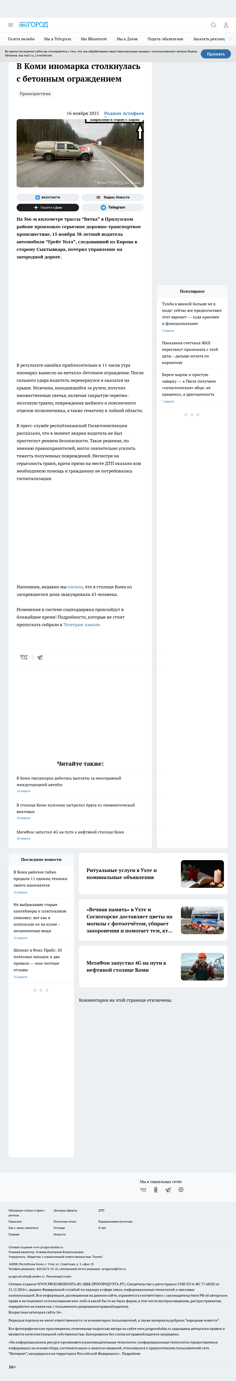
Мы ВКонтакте (94, 39)
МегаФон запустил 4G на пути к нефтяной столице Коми (80, 835)
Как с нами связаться (23, 1228)
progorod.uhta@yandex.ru (27, 1276)
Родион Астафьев (124, 113)
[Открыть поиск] (213, 25)
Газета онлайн (21, 39)
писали (75, 587)
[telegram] (41, 657)
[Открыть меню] (11, 25)
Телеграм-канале (81, 624)
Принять (216, 53)
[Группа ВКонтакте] (48, 197)
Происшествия (35, 93)
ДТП (101, 1210)
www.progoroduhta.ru (48, 1247)
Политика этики (65, 1221)
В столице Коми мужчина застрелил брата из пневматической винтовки (80, 811)
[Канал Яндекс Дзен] (48, 207)
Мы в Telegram (57, 39)
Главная (14, 1234)
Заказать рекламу (209, 39)
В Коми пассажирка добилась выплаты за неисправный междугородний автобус (80, 785)
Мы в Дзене (127, 39)
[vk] (24, 657)
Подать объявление (166, 39)
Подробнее (131, 1353)
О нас (102, 1228)
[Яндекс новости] (113, 197)
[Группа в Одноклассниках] (155, 1190)
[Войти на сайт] (226, 25)
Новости (60, 1234)
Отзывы (59, 1228)
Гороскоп (15, 1221)
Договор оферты (65, 1210)
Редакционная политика (115, 1221)
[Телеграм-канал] (113, 207)
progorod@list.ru (114, 1269)
